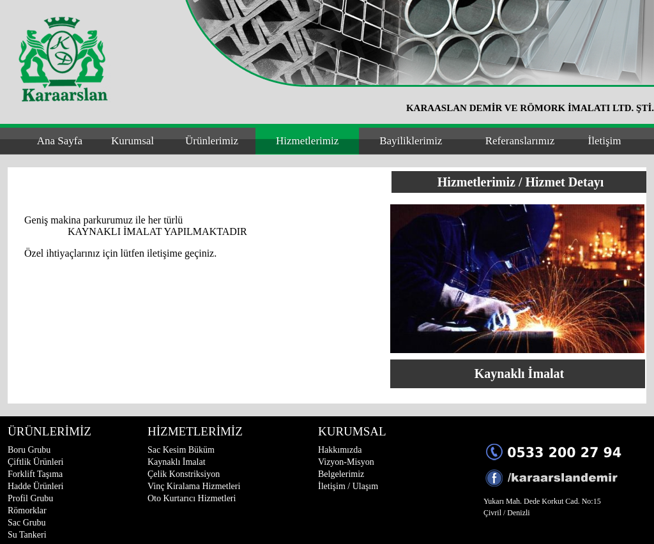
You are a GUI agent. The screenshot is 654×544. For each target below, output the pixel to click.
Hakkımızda (339, 450)
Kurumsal (132, 141)
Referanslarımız (520, 141)
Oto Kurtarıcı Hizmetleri (192, 498)
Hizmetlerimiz (307, 141)
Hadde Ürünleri (35, 486)
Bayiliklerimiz (410, 141)
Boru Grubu (29, 450)
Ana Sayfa (59, 141)
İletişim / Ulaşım (348, 486)
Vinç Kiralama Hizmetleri (194, 486)
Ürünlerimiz (211, 141)
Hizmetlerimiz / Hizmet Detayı (520, 182)
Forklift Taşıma (35, 474)
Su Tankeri (27, 535)
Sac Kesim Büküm (181, 450)
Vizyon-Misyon (346, 462)
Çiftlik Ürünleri (36, 462)
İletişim (604, 141)
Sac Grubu (27, 522)
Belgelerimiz (341, 474)
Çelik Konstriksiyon (184, 474)
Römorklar (27, 510)
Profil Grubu (30, 498)
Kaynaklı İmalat (520, 373)
